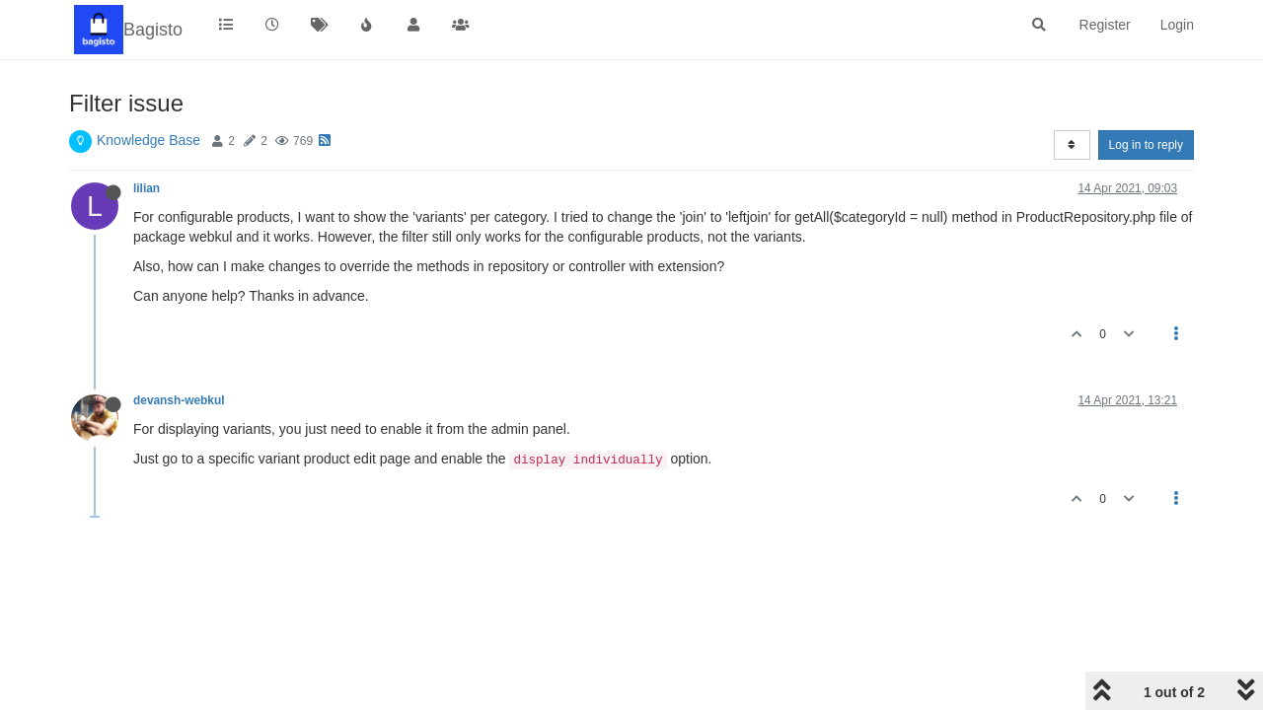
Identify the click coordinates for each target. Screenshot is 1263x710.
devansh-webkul (179, 400)
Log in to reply (1146, 145)
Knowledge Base (148, 140)
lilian (146, 188)
